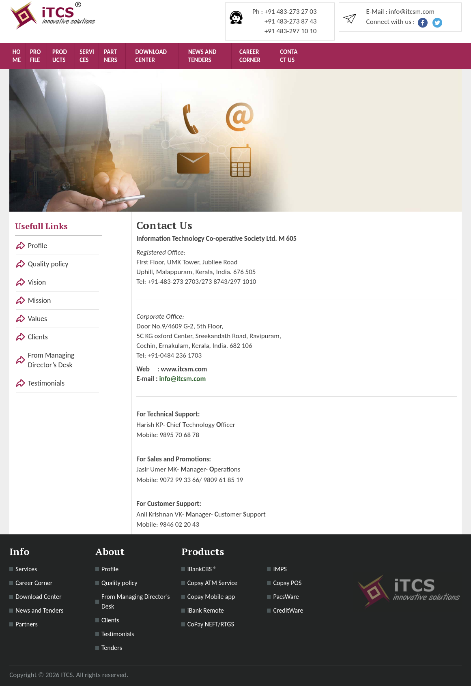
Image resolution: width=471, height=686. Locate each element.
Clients (38, 336)
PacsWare (286, 596)
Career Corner (249, 56)
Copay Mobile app (211, 596)
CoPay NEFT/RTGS (210, 624)
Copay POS (287, 583)
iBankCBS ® (202, 569)
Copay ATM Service (212, 583)
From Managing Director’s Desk (51, 360)
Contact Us (288, 56)
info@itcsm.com (182, 379)
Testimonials (46, 383)
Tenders (111, 648)
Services (87, 56)
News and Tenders (202, 56)
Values (37, 318)
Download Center (151, 56)
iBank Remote (205, 610)
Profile (35, 56)
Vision (37, 282)
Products (59, 56)
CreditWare (288, 610)
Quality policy (48, 263)
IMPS (279, 569)
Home (17, 56)
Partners (110, 56)
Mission (39, 300)
